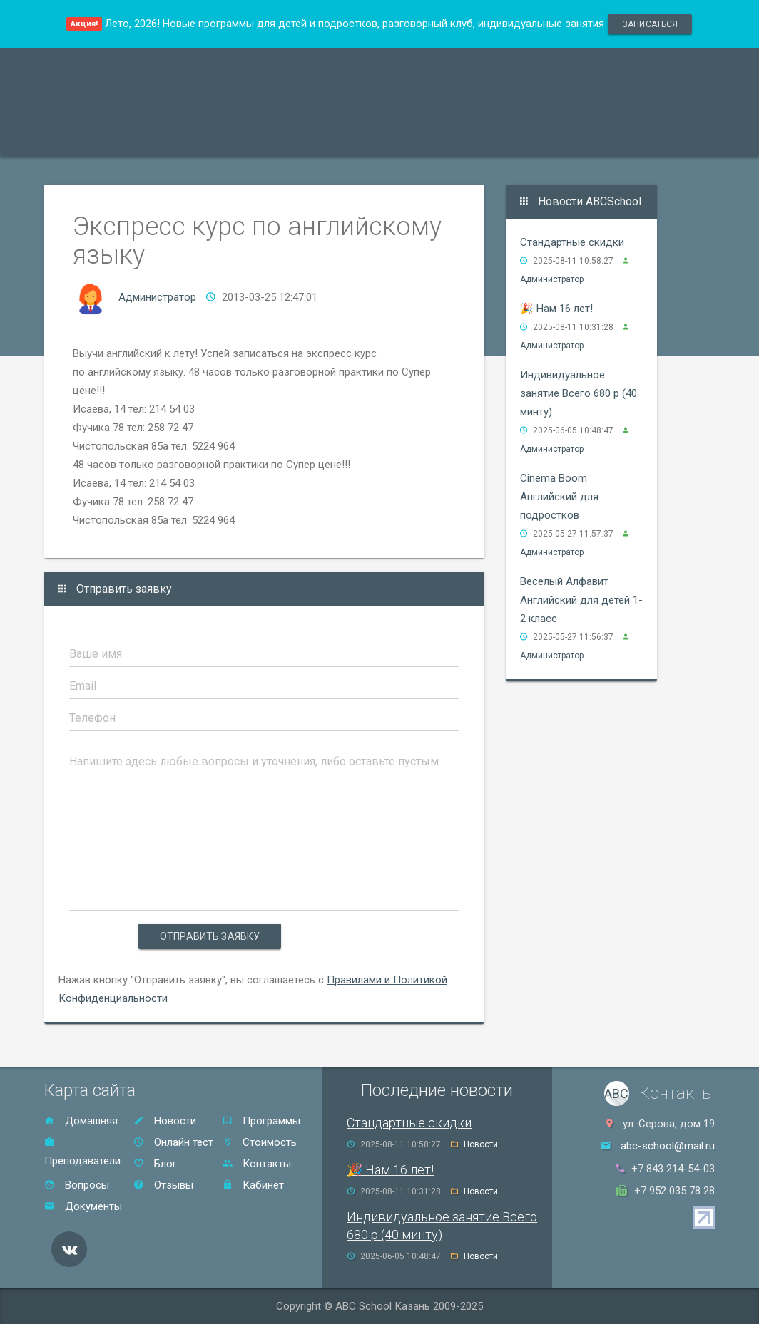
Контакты (545, 138)
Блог (155, 1163)
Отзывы (471, 138)
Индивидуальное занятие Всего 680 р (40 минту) (578, 393)
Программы (89, 138)
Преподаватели (189, 138)
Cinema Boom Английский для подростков (559, 497)
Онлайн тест (628, 138)
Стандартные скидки (572, 242)
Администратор (157, 297)
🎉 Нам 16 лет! (556, 308)
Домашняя (81, 1120)
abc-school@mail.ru (668, 1145)
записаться (650, 24)
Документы (83, 1206)
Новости (164, 1120)
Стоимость (394, 138)
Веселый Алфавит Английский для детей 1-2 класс (581, 600)
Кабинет (253, 1185)
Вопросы (76, 1185)
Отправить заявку (210, 936)
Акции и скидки (298, 138)
